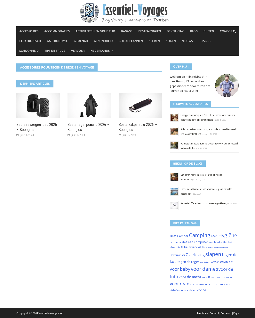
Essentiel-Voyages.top (50, 313)
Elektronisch (30, 41)
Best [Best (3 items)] (173, 236)
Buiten (208, 31)
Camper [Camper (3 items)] (182, 236)
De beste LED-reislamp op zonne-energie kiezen (203, 203)
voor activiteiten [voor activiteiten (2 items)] (223, 262)
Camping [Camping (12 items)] (199, 235)
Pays (236, 313)
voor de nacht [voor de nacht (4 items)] (190, 276)
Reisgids (205, 41)
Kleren (154, 41)
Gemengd (81, 41)
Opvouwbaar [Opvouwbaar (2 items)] (177, 255)
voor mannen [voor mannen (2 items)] (200, 284)
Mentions (202, 313)
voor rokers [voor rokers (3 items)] (217, 284)
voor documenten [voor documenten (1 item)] (224, 277)
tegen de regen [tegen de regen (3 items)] (188, 262)
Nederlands (100, 50)
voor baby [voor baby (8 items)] (180, 269)
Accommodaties (57, 31)
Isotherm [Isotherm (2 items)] (175, 242)
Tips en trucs (54, 50)
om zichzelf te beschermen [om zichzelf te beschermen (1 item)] (216, 247)
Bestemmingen (149, 31)
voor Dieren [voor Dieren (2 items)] (209, 277)
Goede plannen (131, 41)
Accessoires (28, 31)
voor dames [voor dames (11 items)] (204, 268)
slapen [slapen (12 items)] (213, 254)
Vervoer (78, 50)
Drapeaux (226, 313)
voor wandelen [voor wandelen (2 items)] (187, 290)
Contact (214, 313)
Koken (171, 41)
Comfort (227, 31)
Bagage (126, 31)
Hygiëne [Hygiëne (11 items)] (227, 235)
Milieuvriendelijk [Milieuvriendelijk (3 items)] (192, 247)
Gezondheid (103, 41)
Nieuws (187, 41)
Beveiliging (175, 31)
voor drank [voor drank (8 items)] (181, 284)
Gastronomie (57, 41)
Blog (194, 31)
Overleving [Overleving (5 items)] (195, 254)
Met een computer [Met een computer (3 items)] (194, 242)
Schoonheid (29, 50)
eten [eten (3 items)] (214, 236)
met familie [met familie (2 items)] (215, 242)
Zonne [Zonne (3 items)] (201, 290)
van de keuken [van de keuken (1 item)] (206, 262)
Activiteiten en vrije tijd (95, 31)
